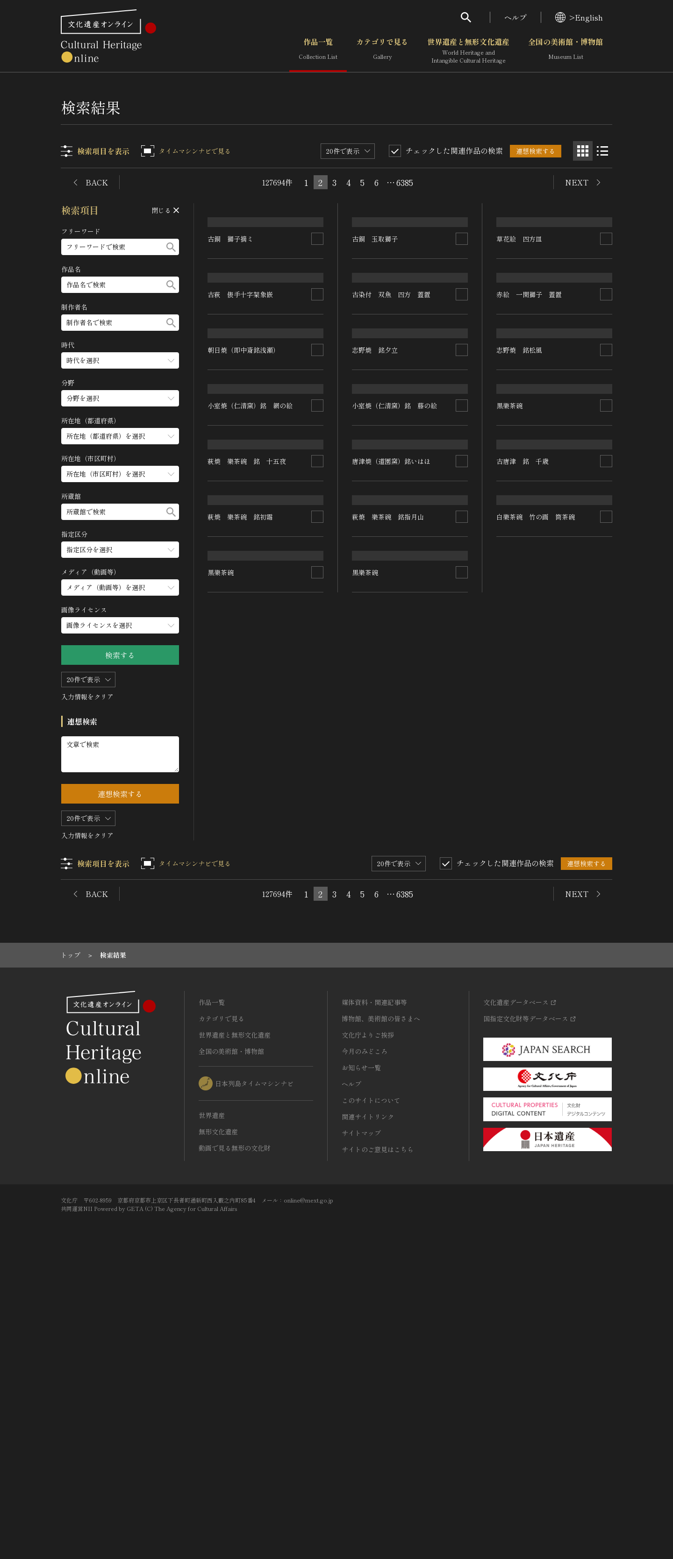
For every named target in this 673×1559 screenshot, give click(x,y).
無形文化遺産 (218, 1422)
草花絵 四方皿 (519, 315)
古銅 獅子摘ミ (231, 315)
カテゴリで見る (382, 51)
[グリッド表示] (583, 151)
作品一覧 (318, 51)
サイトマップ (361, 1423)
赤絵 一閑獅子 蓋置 (529, 448)
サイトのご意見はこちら (378, 1440)
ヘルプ (515, 17)
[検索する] (171, 247)
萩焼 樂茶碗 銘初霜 (240, 978)
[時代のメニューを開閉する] (120, 360)
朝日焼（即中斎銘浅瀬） (244, 580)
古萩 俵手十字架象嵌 (240, 448)
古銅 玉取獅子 (375, 315)
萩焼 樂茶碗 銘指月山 (388, 978)
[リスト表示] (602, 151)
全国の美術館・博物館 (565, 51)
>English (579, 17)
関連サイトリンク (368, 1407)
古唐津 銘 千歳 (522, 845)
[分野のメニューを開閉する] (120, 398)
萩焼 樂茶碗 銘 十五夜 (247, 845)
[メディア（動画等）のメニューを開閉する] (120, 587)
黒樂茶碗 (221, 1111)
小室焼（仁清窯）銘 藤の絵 (394, 713)
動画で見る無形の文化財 (235, 1438)
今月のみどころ (364, 1341)
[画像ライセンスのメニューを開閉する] (120, 625)
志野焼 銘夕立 (375, 580)
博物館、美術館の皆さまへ (381, 1309)
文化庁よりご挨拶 (368, 1325)
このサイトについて (371, 1390)
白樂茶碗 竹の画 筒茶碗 (535, 978)
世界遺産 (212, 1405)
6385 (405, 182)
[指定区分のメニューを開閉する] (120, 549)
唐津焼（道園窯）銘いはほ (391, 845)
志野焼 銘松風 (519, 580)
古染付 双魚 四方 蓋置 (391, 448)
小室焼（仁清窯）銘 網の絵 (250, 713)
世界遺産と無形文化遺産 (468, 51)
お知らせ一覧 (361, 1358)
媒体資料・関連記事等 (374, 1292)
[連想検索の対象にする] (318, 316)
